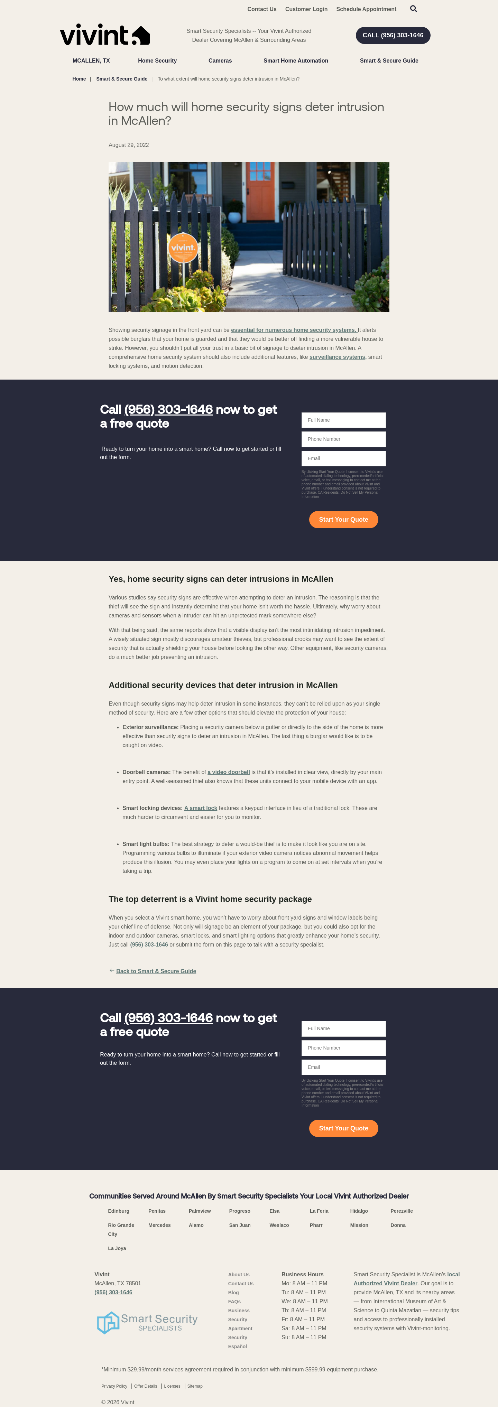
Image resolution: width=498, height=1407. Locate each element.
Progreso (239, 1211)
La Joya (117, 1248)
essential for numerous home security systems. (294, 330)
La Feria (319, 1211)
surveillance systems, (338, 357)
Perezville (402, 1211)
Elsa (274, 1211)
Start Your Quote (343, 519)
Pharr (316, 1225)
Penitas (157, 1211)
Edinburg (118, 1211)
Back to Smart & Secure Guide (152, 971)
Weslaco (279, 1225)
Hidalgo (359, 1211)
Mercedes (159, 1225)
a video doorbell (229, 772)
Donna (398, 1225)
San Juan (240, 1225)
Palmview (200, 1211)
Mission (359, 1225)
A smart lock (200, 808)
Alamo (196, 1225)
